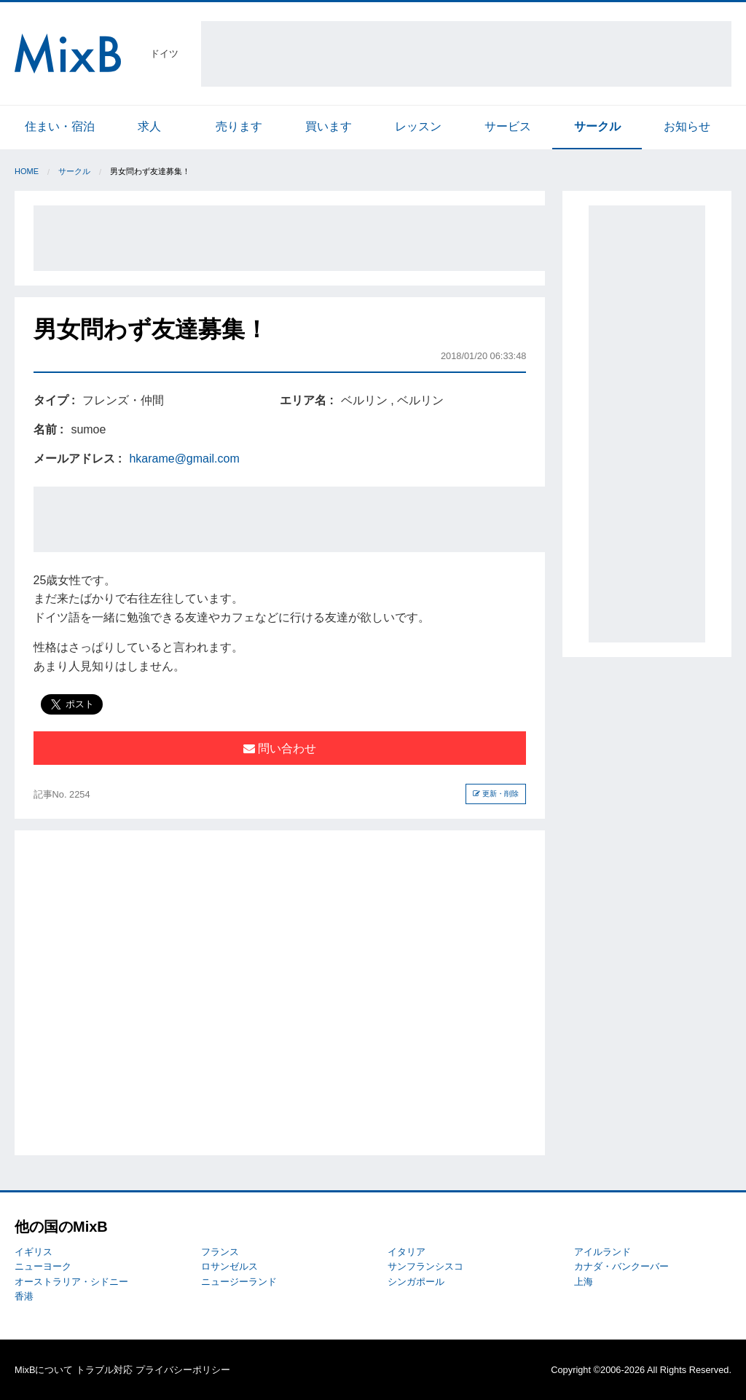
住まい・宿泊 (60, 126)
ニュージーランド (239, 1281)
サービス (507, 126)
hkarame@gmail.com (184, 458)
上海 (583, 1281)
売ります (239, 126)
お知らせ (687, 126)
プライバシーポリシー (183, 1369)
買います (328, 126)
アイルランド (602, 1251)
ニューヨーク (43, 1266)
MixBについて (44, 1369)
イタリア (406, 1251)
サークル (597, 126)
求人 (149, 126)
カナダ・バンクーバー (621, 1266)
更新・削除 (496, 794)
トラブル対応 (104, 1369)
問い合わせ (279, 748)
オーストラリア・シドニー (71, 1281)
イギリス (33, 1251)
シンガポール (416, 1281)
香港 (24, 1296)
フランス (220, 1251)
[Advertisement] (466, 54)
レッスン (418, 126)
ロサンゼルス (229, 1266)
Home (27, 171)
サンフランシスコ (425, 1266)
